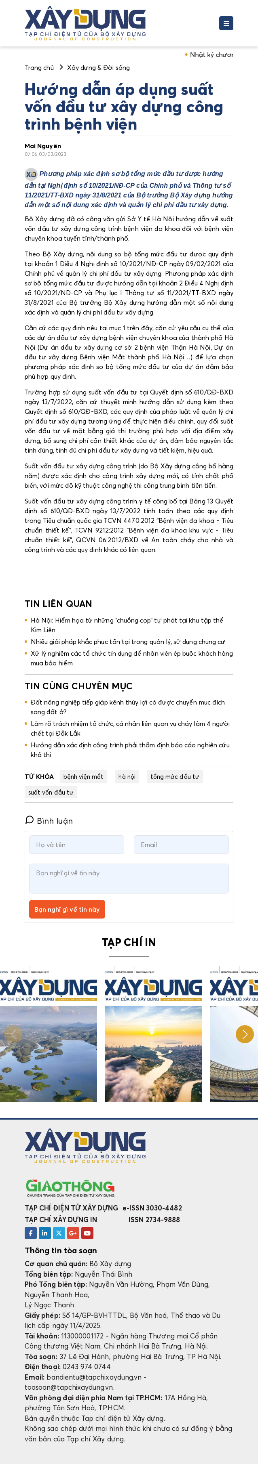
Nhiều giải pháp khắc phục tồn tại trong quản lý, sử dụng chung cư (128, 642)
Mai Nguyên (43, 146)
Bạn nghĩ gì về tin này (67, 909)
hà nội (126, 776)
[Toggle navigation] (226, 23)
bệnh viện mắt (83, 776)
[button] (245, 1034)
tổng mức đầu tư (174, 776)
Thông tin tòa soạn (61, 1250)
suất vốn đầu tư (51, 792)
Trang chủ (39, 67)
